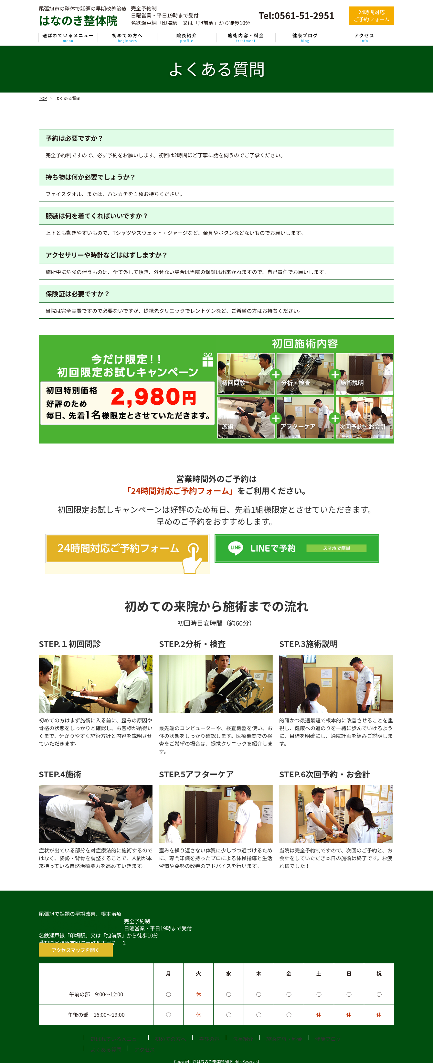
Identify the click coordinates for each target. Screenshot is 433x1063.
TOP (43, 98)
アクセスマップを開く (64, 942)
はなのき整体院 (78, 916)
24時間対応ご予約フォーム (372, 15)
